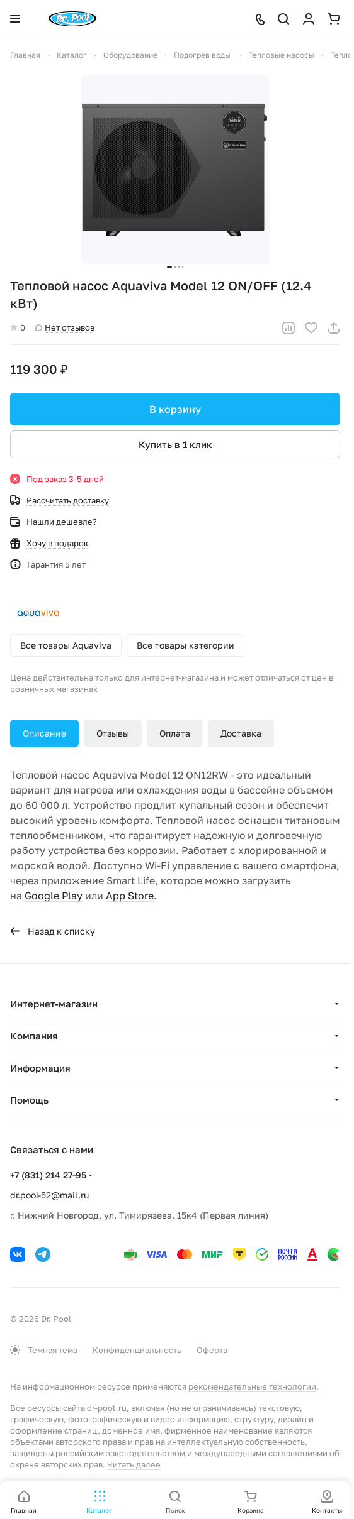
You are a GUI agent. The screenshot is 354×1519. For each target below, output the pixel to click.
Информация (40, 1067)
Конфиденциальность (137, 1350)
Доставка (240, 733)
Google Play (54, 895)
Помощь (29, 1099)
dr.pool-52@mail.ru (49, 1195)
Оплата (174, 733)
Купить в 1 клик (175, 444)
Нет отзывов (64, 327)
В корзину (175, 409)
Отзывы (112, 733)
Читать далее (134, 1464)
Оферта (212, 1350)
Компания (34, 1035)
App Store (130, 895)
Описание (44, 733)
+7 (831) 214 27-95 (48, 1175)
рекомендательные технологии (252, 1386)
